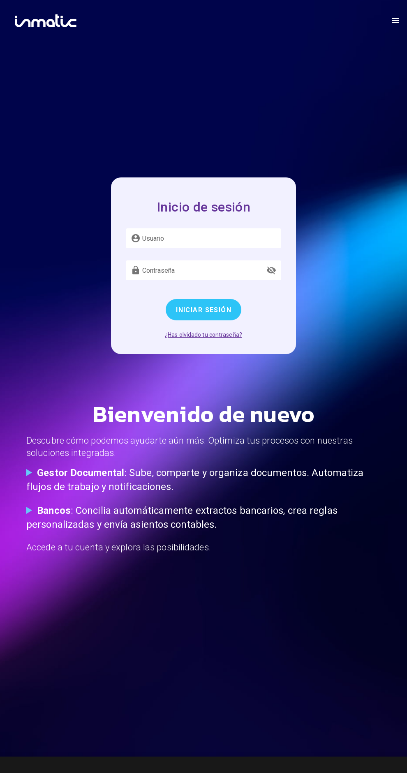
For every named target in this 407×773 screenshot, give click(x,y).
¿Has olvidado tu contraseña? (203, 334)
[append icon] (271, 270)
